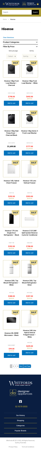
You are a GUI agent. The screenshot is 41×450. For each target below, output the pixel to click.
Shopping (20, 420)
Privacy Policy (13, 447)
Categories (20, 426)
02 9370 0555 (21, 406)
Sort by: (32, 51)
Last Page (27, 366)
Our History (20, 415)
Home (5, 19)
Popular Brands (20, 431)
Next (21, 366)
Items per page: (13, 51)
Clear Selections (8, 37)
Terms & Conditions (28, 447)
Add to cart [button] (11, 103)
